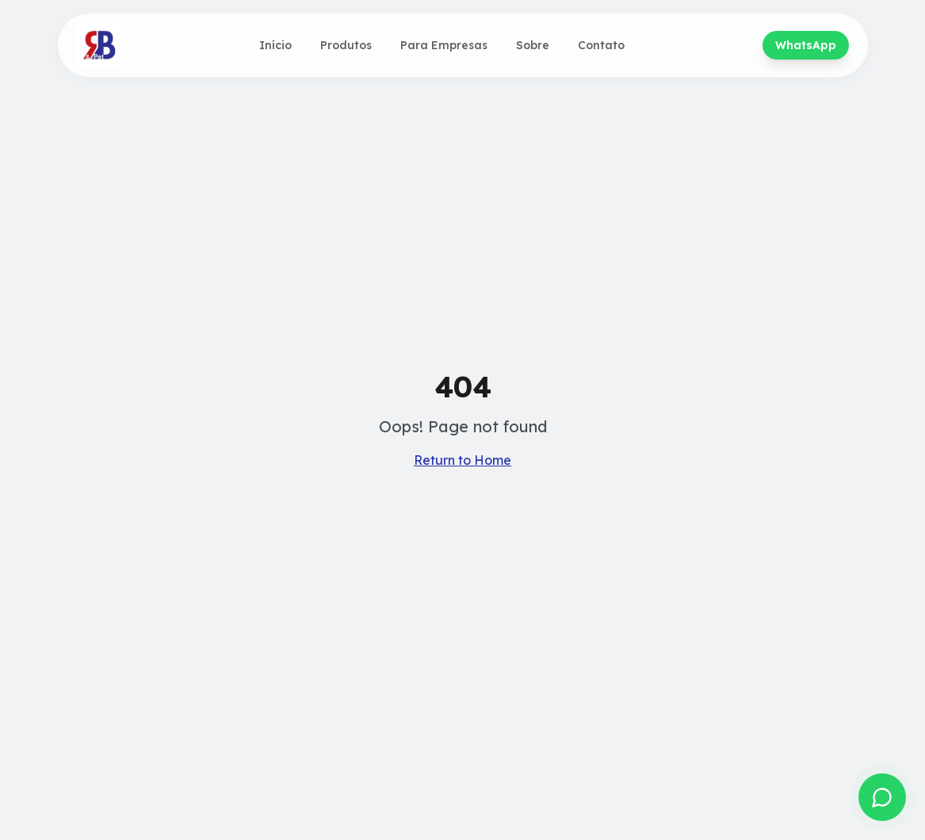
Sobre (532, 45)
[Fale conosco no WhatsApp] (882, 797)
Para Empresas (443, 45)
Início (275, 45)
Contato (601, 45)
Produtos (346, 45)
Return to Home (462, 460)
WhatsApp (805, 45)
